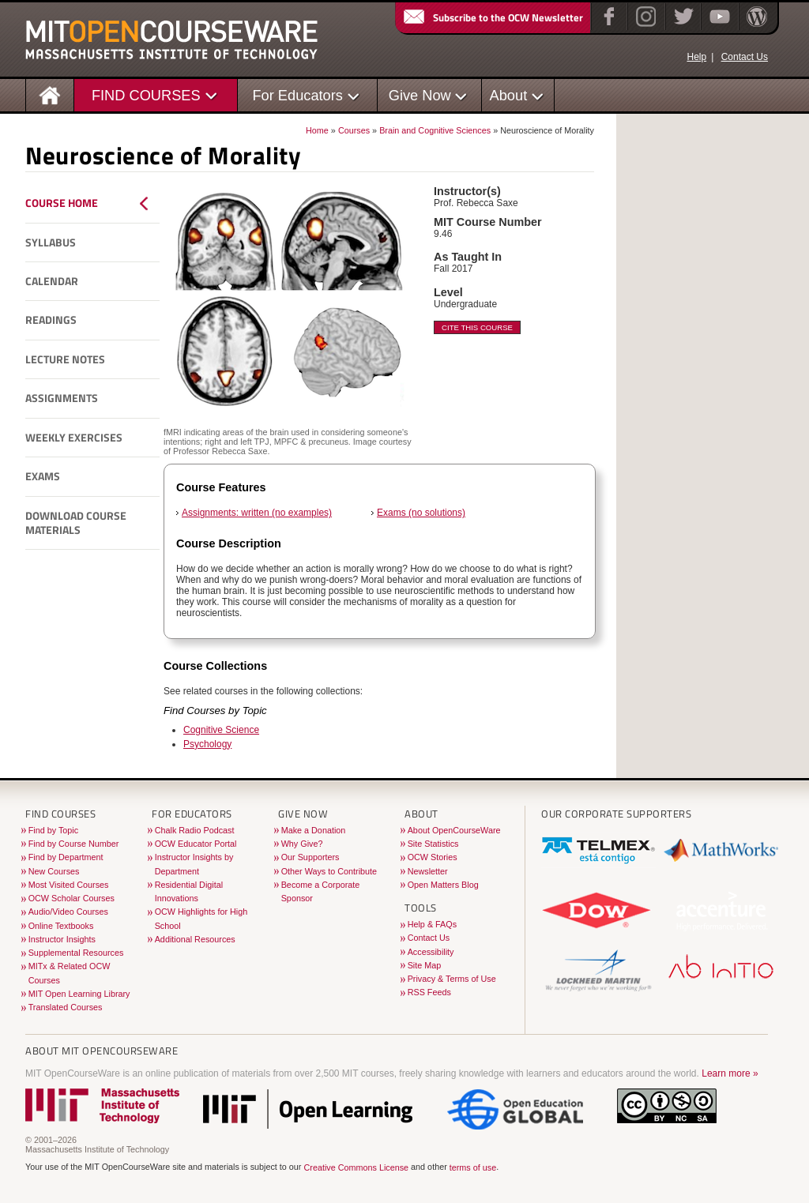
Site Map (425, 965)
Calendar (51, 281)
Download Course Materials (75, 523)
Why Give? (302, 843)
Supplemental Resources (76, 952)
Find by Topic (53, 830)
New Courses (54, 871)
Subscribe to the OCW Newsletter (492, 17)
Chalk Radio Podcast (195, 830)
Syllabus (50, 242)
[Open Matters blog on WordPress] (755, 26)
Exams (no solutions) (421, 512)
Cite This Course (477, 327)
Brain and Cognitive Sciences (435, 130)
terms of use (473, 1167)
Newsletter (428, 871)
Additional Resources (195, 939)
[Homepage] (50, 94)
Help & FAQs (432, 924)
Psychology (207, 744)
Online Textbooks (61, 925)
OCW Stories (432, 857)
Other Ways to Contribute (329, 871)
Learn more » (730, 1073)
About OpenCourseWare (454, 830)
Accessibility (431, 952)
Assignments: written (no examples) (257, 512)
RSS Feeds (429, 992)
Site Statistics (433, 843)
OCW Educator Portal (196, 843)
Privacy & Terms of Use (452, 978)
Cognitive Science (221, 729)
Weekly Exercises (73, 437)
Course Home (61, 203)
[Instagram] (644, 27)
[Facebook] (607, 27)
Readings (51, 320)
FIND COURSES (146, 95)
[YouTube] (718, 26)
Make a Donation (313, 830)
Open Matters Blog (443, 884)
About (509, 95)
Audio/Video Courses (68, 911)
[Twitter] (682, 27)
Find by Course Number (73, 843)
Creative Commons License (355, 1167)
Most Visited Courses (68, 884)
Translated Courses (65, 1007)
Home (317, 130)
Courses (354, 130)
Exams (42, 476)
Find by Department (65, 857)
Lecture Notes (65, 359)
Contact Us (744, 56)
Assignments (61, 398)
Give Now (420, 95)
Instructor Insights (62, 939)
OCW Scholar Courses (71, 898)
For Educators (297, 95)
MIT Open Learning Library (79, 993)
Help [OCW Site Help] (696, 56)
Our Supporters (310, 857)
